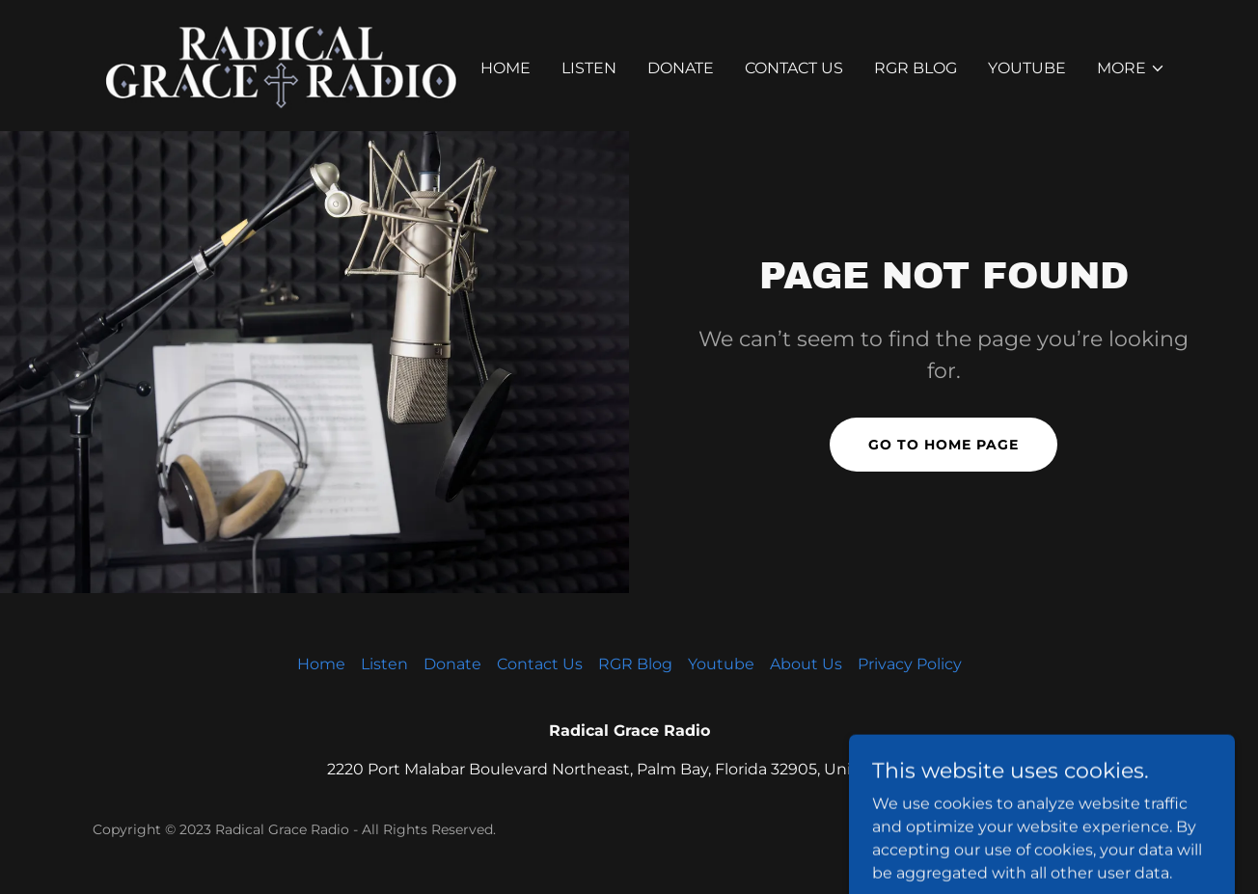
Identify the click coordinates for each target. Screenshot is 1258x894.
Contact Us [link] (794, 68)
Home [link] (505, 68)
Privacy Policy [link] (910, 664)
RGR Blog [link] (915, 68)
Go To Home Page (943, 444)
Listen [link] (588, 68)
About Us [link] (806, 664)
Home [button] (321, 664)
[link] (280, 64)
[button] (1131, 68)
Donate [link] (680, 68)
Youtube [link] (1027, 68)
